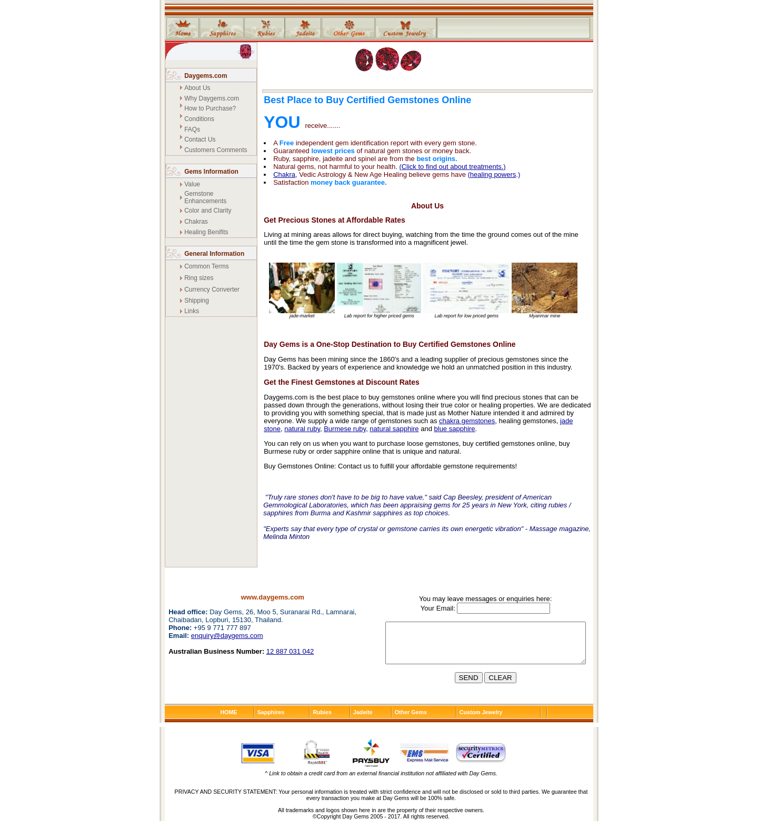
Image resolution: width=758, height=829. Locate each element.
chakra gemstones (467, 421)
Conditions (199, 119)
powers (505, 174)
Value (192, 184)
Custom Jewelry (481, 720)
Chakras (196, 221)
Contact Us (199, 139)
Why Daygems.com (211, 98)
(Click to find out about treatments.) (452, 167)
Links (191, 311)
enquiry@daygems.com (227, 636)
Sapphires (271, 720)
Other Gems (411, 720)
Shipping (196, 300)
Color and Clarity (207, 210)
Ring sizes (198, 278)
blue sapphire (454, 429)
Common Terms (206, 266)
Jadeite (363, 720)
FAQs (192, 129)
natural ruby (302, 429)
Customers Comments (215, 150)
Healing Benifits (206, 232)
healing (482, 174)
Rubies (322, 720)
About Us (197, 88)
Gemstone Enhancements (205, 197)
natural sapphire (394, 429)
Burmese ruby (345, 429)
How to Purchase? (210, 108)
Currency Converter (212, 289)
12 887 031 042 (290, 651)
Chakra (284, 174)
